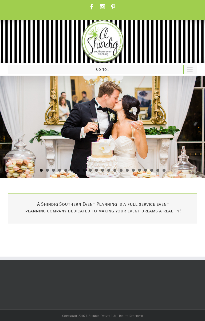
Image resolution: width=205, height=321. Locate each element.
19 (151, 170)
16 (133, 170)
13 (114, 170)
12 (108, 170)
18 (145, 170)
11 (102, 170)
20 (157, 170)
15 (127, 170)
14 (121, 170)
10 (96, 170)
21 (164, 170)
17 (139, 170)
